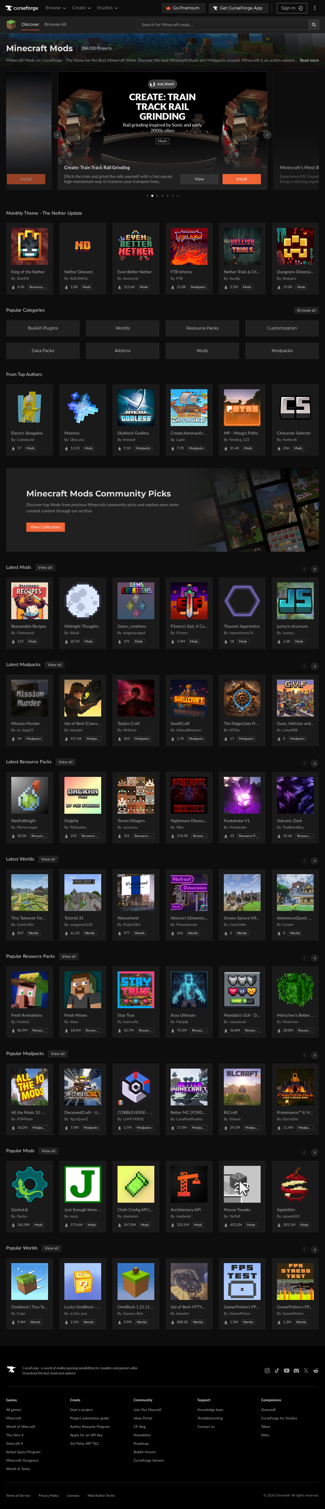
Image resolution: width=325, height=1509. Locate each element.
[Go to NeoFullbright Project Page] (29, 807)
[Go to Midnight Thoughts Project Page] (82, 613)
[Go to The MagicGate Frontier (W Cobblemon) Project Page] (242, 710)
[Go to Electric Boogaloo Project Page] (29, 420)
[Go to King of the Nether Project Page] (29, 259)
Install (241, 179)
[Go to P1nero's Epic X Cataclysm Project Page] (189, 613)
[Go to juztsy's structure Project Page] (295, 613)
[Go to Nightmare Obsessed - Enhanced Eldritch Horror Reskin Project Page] (189, 807)
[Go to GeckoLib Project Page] (29, 1196)
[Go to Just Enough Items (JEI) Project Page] (82, 1196)
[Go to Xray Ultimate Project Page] (189, 1002)
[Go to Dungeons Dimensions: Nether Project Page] (295, 259)
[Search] (314, 25)
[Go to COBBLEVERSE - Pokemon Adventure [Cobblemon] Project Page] (135, 1099)
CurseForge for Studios (279, 1418)
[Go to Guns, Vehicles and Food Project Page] (295, 710)
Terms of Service (18, 1495)
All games (13, 1410)
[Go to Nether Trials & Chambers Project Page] (242, 259)
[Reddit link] (316, 1370)
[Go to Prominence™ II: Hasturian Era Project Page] (295, 1099)
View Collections (45, 527)
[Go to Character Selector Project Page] (295, 420)
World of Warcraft (20, 1427)
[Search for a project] (223, 25)
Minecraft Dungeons (22, 1460)
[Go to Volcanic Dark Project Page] (295, 807)
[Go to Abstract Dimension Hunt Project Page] (189, 905)
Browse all (306, 310)
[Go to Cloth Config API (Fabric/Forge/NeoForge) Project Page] (135, 1196)
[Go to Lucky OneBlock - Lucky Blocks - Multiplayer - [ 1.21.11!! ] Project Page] (82, 1294)
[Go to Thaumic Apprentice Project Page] (242, 613)
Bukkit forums (145, 1452)
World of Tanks (18, 1469)
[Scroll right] (315, 569)
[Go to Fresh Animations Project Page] (29, 1002)
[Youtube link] (287, 1370)
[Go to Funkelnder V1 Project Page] (242, 807)
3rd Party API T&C (84, 1444)
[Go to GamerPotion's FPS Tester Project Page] (242, 1294)
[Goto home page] (22, 8)
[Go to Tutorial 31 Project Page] (82, 905)
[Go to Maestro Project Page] (82, 420)
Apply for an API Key (86, 1435)
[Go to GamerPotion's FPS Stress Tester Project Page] (295, 1294)
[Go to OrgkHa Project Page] (82, 807)
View (199, 179)
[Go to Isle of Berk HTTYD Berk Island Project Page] (189, 1294)
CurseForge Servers (149, 1460)
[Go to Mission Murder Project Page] (29, 710)
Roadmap (141, 1444)
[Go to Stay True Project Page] (135, 1002)
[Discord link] (296, 1370)
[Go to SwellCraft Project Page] (189, 710)
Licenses (73, 1495)
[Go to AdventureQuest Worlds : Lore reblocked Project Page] (295, 905)
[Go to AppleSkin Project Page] (295, 1196)
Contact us (206, 1427)
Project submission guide (89, 1418)
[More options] (315, 8)
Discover (30, 24)
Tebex (265, 1427)
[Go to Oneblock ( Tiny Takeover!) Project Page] (29, 1294)
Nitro (265, 1435)
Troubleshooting (210, 1418)
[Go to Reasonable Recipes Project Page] (29, 613)
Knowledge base (210, 1410)
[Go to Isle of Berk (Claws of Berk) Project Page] (82, 710)
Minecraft (13, 1418)
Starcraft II (14, 1444)
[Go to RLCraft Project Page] (242, 1099)
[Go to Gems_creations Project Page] (135, 613)
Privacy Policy (49, 1495)
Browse (56, 7)
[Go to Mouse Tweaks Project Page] (242, 1196)
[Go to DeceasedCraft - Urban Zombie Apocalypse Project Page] (82, 1099)
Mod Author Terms (101, 1495)
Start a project (81, 1410)
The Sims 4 (15, 1435)
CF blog (140, 1427)
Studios (108, 7)
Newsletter (142, 1435)
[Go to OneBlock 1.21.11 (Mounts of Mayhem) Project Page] (135, 1294)
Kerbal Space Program (23, 1452)
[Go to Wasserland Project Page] (135, 905)
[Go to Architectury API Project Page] (189, 1196)
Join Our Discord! (147, 1410)
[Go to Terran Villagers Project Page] (135, 807)
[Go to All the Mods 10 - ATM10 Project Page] (29, 1099)
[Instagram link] (267, 1370)
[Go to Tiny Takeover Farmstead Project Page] (29, 905)
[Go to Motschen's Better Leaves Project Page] (295, 1002)
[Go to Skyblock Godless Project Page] (135, 420)
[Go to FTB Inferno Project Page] (189, 259)
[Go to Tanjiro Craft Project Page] (135, 710)
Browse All (55, 24)
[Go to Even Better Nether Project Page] (135, 259)
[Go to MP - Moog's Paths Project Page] (242, 420)
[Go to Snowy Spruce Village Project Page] (242, 905)
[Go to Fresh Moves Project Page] (82, 1002)
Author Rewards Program (90, 1427)
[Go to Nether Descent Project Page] (82, 259)
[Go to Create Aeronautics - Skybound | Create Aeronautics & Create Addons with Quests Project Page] (189, 420)
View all (45, 567)
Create (82, 7)
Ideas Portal (143, 1418)
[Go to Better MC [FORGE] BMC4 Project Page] (189, 1099)
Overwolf (268, 1410)
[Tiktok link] (277, 1370)
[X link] (306, 1370)
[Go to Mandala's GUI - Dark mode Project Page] (242, 1002)
